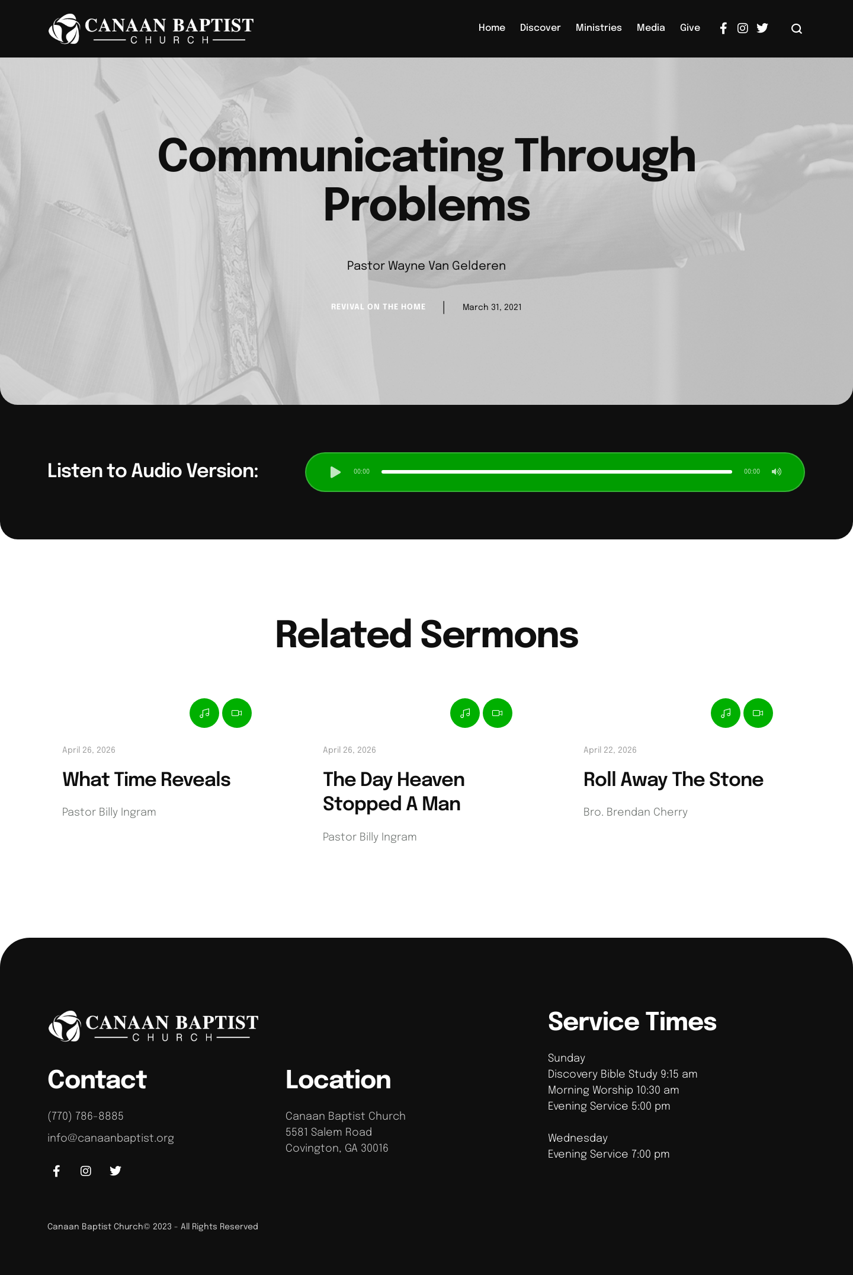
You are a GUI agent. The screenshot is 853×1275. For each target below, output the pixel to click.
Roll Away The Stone (673, 781)
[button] (797, 28)
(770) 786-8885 (85, 1116)
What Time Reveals (146, 781)
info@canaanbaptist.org (110, 1138)
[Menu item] (492, 28)
